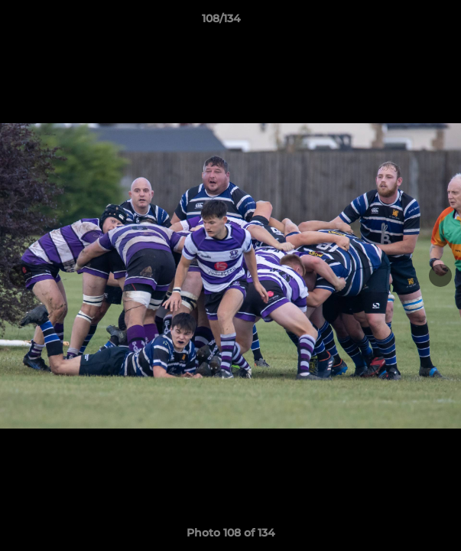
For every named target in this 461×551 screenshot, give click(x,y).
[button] (406, 22)
